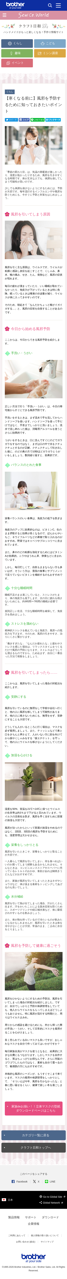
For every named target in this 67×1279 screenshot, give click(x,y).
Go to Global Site (52, 1196)
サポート (30, 1217)
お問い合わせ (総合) (25, 1241)
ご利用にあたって (16, 1235)
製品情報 (14, 1217)
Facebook (19, 1181)
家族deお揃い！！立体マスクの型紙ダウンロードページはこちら (35, 1108)
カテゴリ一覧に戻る (35, 1135)
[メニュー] (58, 5)
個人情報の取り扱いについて (45, 1235)
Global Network (51, 1202)
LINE (50, 1181)
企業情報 (33, 1223)
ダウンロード (50, 1217)
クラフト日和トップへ (36, 1147)
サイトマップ (47, 1241)
